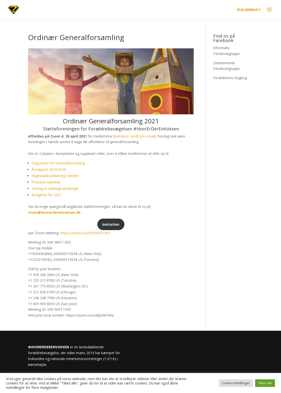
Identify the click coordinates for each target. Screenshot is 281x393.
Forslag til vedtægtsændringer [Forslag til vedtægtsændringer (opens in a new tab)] (55, 188)
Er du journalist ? (249, 10)
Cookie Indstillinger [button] (236, 383)
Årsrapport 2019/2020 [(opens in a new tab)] (48, 169)
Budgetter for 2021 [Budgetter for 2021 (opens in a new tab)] (46, 194)
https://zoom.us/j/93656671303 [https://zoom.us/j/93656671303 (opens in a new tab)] (85, 233)
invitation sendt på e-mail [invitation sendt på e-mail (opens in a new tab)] (134, 136)
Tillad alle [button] (265, 383)
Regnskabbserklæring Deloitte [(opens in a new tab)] (55, 175)
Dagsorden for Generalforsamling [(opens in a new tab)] (58, 163)
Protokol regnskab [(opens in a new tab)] (45, 182)
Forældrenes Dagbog (230, 77)
